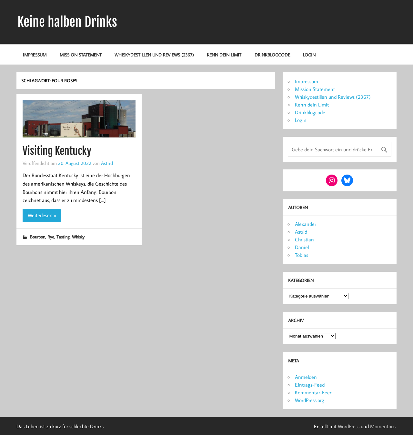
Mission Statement (81, 55)
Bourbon (37, 237)
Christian (304, 239)
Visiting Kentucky (57, 151)
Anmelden (306, 377)
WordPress (348, 426)
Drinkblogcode (272, 55)
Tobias (301, 255)
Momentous (383, 426)
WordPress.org (309, 400)
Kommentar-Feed (313, 392)
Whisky (78, 237)
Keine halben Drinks (67, 22)
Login (309, 55)
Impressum (34, 55)
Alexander (305, 224)
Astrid (107, 163)
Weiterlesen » (42, 215)
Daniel (302, 247)
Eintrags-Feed (310, 384)
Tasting (63, 237)
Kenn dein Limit (224, 55)
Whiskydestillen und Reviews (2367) (154, 55)
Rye (50, 237)
